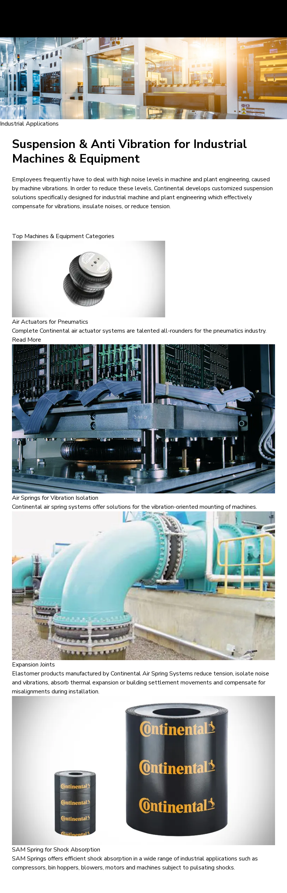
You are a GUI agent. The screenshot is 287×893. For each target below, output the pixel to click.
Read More (26, 340)
